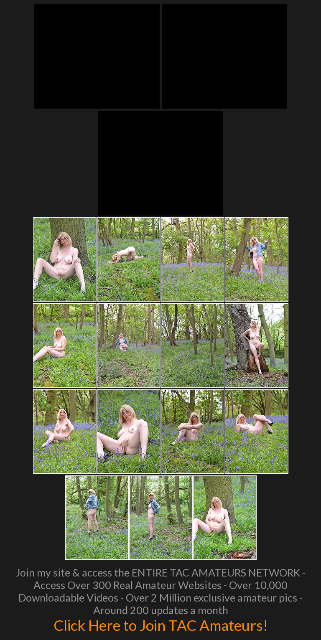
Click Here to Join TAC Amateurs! (161, 625)
